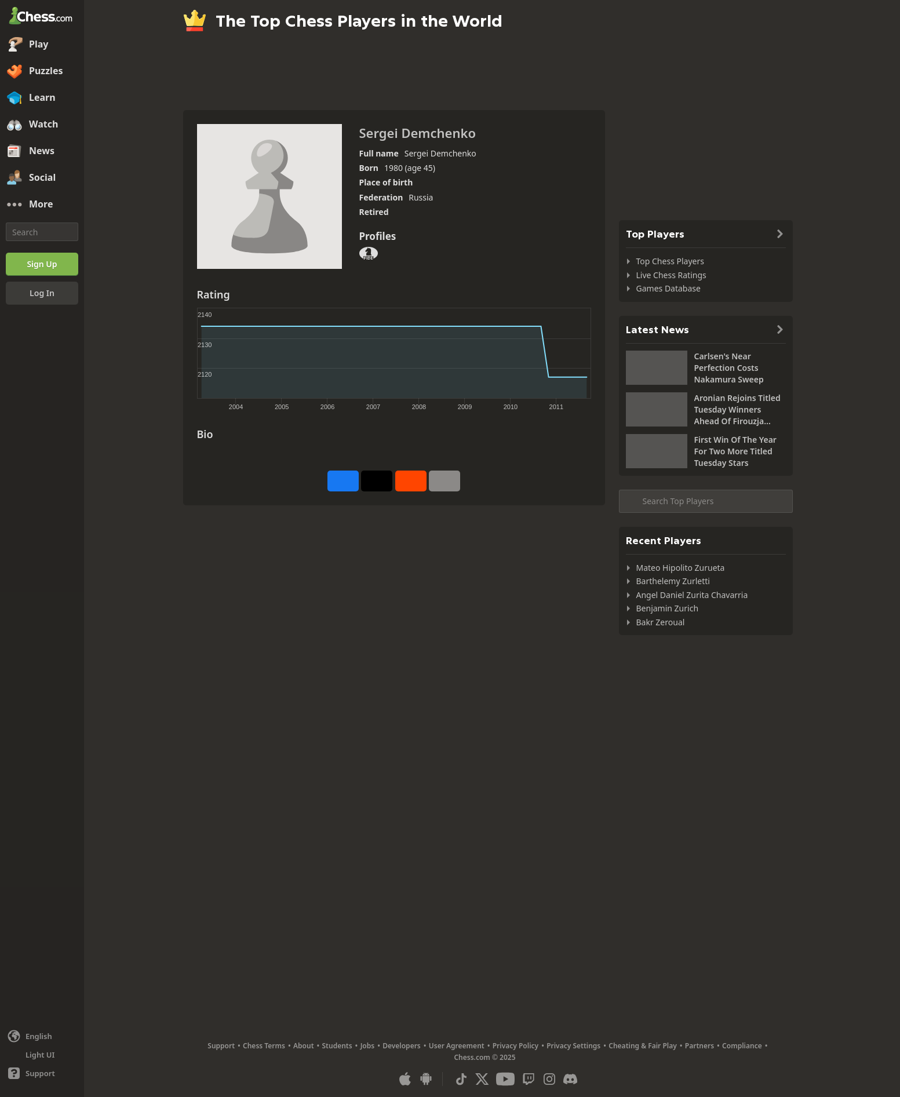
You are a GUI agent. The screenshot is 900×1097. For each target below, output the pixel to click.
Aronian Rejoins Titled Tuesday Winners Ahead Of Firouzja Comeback (737, 409)
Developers (401, 1046)
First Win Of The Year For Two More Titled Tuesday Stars (735, 451)
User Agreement (456, 1046)
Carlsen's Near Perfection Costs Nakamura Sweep (729, 368)
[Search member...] (706, 501)
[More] (42, 204)
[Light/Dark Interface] (42, 1054)
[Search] (42, 232)
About (303, 1046)
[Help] (42, 1073)
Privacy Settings (573, 1046)
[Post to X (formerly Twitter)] (376, 481)
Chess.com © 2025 (484, 1057)
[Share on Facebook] (343, 481)
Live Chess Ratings (671, 274)
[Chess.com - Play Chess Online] (42, 16)
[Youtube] (505, 1079)
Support (221, 1046)
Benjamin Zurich (667, 608)
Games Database (668, 288)
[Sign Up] (42, 264)
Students (337, 1046)
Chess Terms (264, 1046)
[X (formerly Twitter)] (482, 1079)
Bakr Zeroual (660, 622)
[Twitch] (528, 1079)
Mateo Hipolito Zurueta (680, 567)
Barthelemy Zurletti (673, 580)
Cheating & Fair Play (642, 1046)
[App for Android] (426, 1079)
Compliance (742, 1046)
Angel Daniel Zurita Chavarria (692, 594)
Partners (699, 1046)
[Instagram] (549, 1079)
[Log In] (42, 293)
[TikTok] (461, 1079)
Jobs (367, 1046)
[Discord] (570, 1079)
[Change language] (42, 1036)
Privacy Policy (515, 1046)
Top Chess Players (670, 261)
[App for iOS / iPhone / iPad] (405, 1079)
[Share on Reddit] (411, 481)
